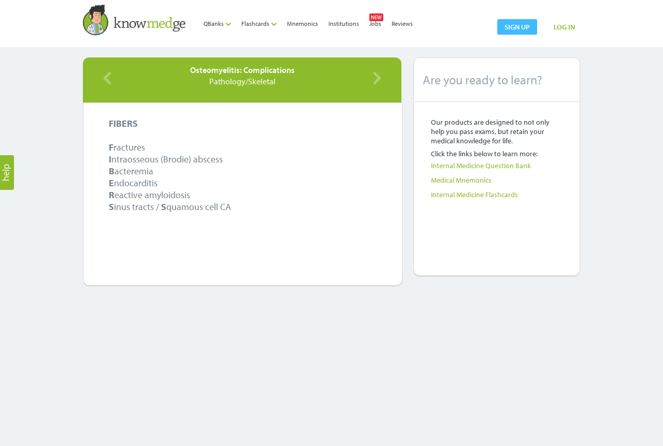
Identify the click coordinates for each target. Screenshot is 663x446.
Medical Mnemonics (461, 180)
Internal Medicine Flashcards (474, 194)
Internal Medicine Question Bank (481, 165)
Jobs (375, 23)
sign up (517, 27)
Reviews (402, 23)
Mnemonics (302, 23)
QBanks (217, 23)
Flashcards (259, 23)
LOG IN (564, 27)
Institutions (343, 23)
